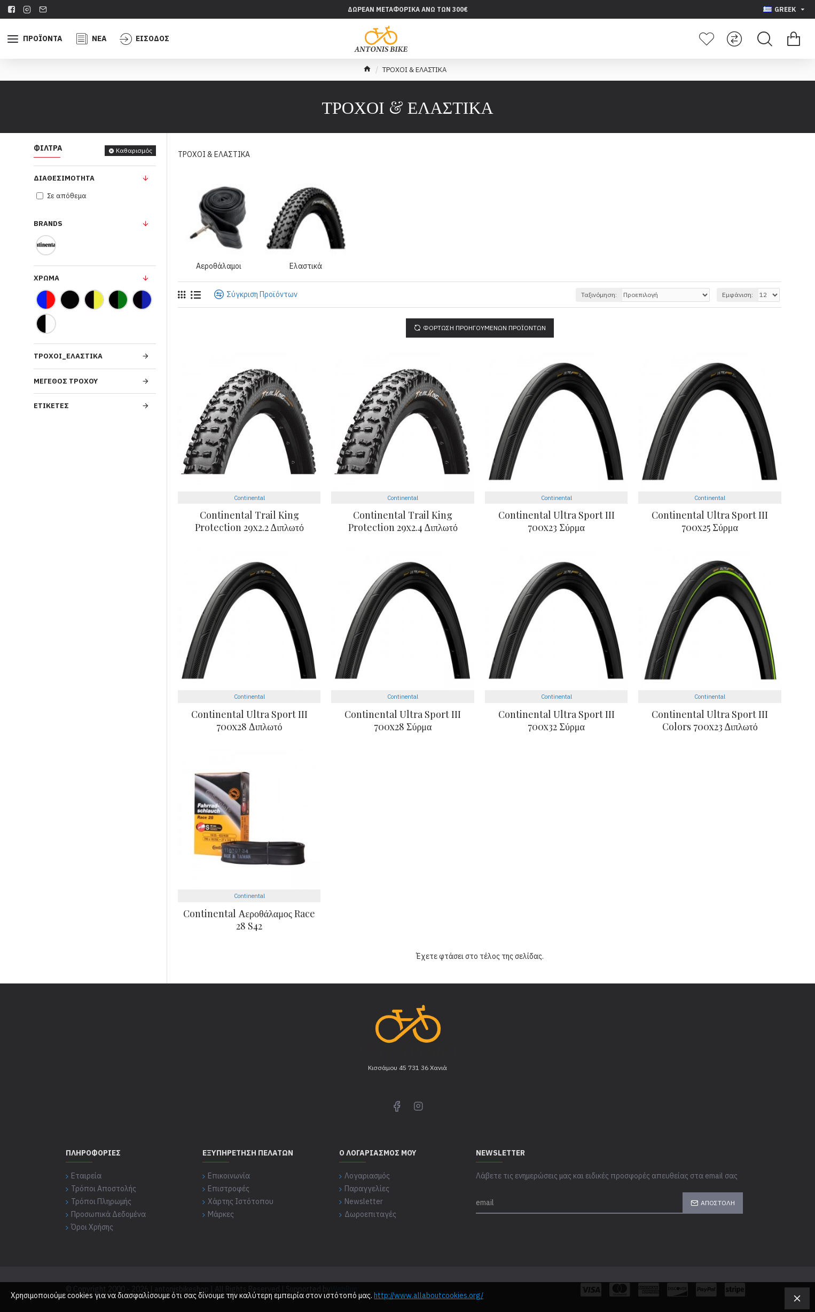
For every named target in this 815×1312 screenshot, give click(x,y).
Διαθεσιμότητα (64, 178)
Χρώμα (46, 278)
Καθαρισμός (134, 150)
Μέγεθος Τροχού (66, 381)
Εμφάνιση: (737, 295)
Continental (249, 498)
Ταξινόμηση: (599, 295)
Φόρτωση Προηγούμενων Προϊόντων (484, 328)
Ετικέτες (51, 405)
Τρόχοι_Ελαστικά (68, 356)
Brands (48, 223)
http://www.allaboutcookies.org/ (428, 1295)
